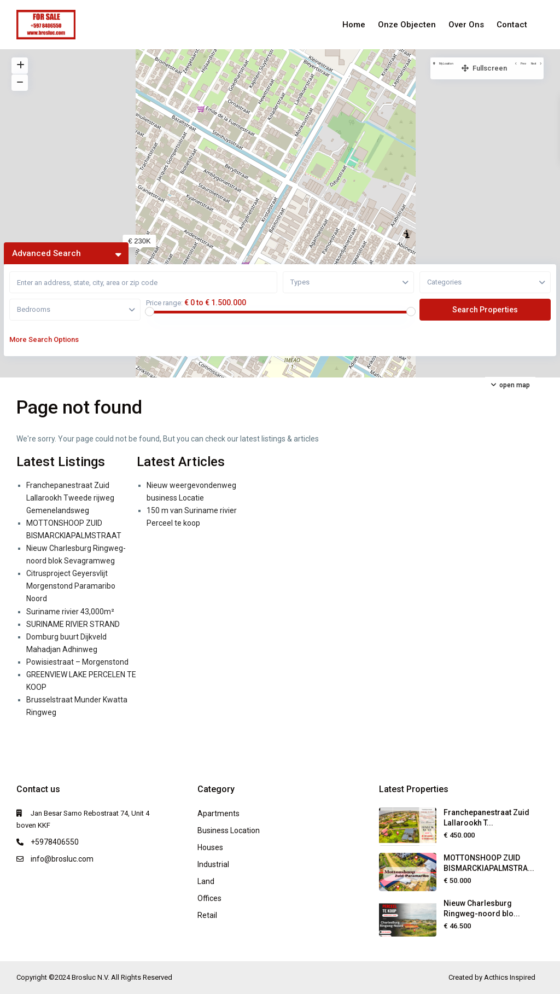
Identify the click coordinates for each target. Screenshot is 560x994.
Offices (209, 898)
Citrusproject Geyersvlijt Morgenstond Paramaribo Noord (70, 586)
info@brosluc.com (62, 859)
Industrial (213, 864)
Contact (512, 25)
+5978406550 (55, 842)
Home (353, 25)
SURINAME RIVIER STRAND (73, 624)
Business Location (228, 830)
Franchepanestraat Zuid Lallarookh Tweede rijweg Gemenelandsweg (70, 498)
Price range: (164, 303)
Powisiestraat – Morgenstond (77, 662)
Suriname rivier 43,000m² (70, 611)
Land (205, 881)
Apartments (218, 813)
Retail (207, 915)
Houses (210, 847)
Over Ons (466, 25)
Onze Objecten (407, 25)
